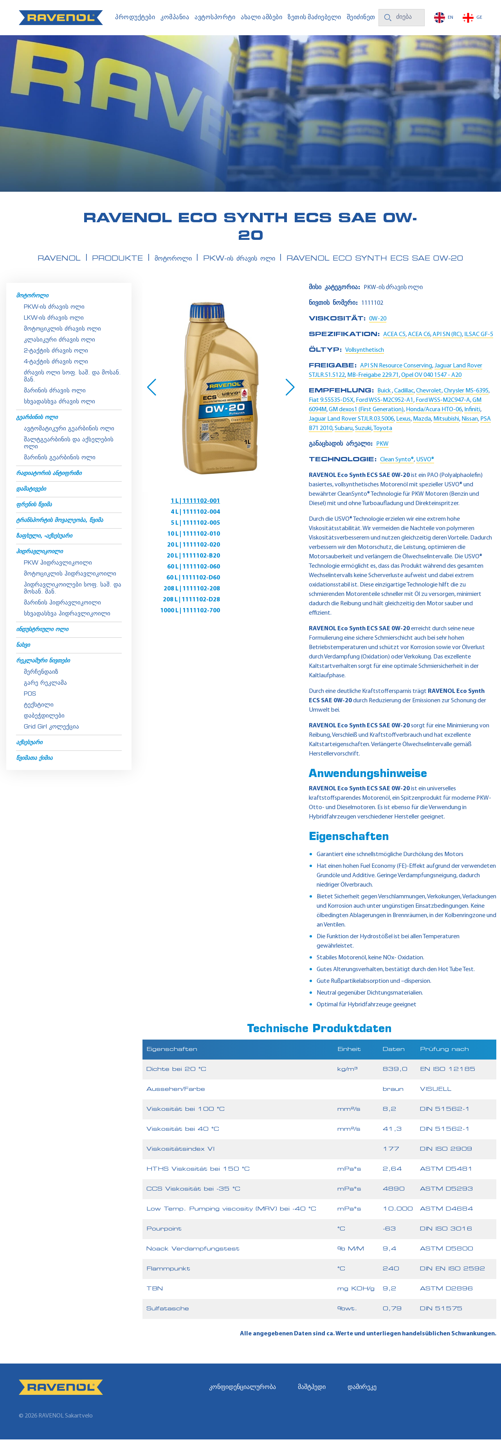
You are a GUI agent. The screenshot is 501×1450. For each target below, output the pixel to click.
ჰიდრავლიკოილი (39, 562)
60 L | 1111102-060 (177, 545)
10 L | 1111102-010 (260, 523)
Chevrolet (429, 401)
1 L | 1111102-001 (179, 512)
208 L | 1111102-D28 (258, 555)
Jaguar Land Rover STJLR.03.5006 (351, 429)
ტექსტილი (39, 716)
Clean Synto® (397, 470)
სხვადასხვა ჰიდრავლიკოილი (67, 625)
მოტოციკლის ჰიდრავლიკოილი (70, 585)
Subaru (344, 439)
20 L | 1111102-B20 (260, 534)
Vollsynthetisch (364, 361)
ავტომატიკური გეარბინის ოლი (69, 440)
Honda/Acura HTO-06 (434, 420)
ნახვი (23, 656)
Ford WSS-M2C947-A (443, 411)
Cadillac (404, 401)
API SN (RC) (447, 345)
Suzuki (363, 439)
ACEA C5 (394, 345)
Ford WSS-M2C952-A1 (384, 411)
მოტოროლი (32, 306)
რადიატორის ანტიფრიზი (48, 484)
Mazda (422, 429)
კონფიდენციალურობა (242, 1398)
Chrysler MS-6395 (466, 401)
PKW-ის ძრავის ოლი (54, 318)
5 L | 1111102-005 (179, 523)
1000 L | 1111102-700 (174, 566)
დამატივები (31, 500)
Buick (384, 401)
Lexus (403, 429)
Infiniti (472, 420)
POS (30, 705)
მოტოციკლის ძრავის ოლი (62, 340)
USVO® (425, 470)
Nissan (469, 429)
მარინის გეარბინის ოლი (60, 468)
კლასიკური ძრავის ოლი (59, 351)
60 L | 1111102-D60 (260, 545)
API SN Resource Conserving (396, 376)
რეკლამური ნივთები (43, 672)
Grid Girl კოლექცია (51, 738)
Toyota (382, 439)
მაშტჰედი (312, 1398)
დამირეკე (362, 1398)
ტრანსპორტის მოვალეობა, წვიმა (59, 531)
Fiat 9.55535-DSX (331, 411)
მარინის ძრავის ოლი (55, 402)
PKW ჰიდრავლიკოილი (58, 574)
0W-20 (377, 329)
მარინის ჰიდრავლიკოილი (62, 614)
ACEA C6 (419, 345)
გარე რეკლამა (45, 694)
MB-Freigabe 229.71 (373, 386)
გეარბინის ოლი (37, 428)
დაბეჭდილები (44, 727)
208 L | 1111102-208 (176, 555)
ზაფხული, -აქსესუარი (44, 547)
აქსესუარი (29, 753)
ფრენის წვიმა (34, 515)
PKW (382, 455)
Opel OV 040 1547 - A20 (431, 386)
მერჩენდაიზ (41, 683)
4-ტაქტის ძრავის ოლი (56, 373)
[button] (151, 398)
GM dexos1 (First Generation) (366, 420)
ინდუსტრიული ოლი (42, 640)
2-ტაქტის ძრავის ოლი (56, 362)
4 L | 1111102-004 (262, 512)
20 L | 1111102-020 (177, 534)
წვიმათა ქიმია (34, 769)
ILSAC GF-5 (478, 345)
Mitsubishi (446, 429)
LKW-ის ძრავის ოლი (54, 329)
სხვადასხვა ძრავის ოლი (59, 413)
